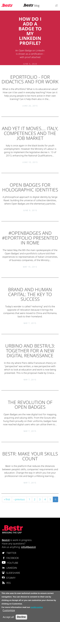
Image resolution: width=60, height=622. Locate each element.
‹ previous (19, 499)
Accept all (8, 617)
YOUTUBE (10, 562)
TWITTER (9, 553)
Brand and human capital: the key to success (30, 294)
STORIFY (8, 577)
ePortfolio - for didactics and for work (30, 79)
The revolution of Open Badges (30, 404)
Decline (21, 617)
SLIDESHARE (11, 572)
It (56, 6)
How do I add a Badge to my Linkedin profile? (30, 31)
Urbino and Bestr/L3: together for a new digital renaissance (30, 351)
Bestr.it (6, 540)
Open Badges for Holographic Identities (30, 187)
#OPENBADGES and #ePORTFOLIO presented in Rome (30, 238)
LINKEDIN (9, 567)
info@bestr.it (28, 547)
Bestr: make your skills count (30, 456)
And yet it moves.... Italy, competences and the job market (30, 133)
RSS (6, 583)
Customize (9, 610)
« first (7, 499)
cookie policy (37, 607)
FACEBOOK (10, 558)
